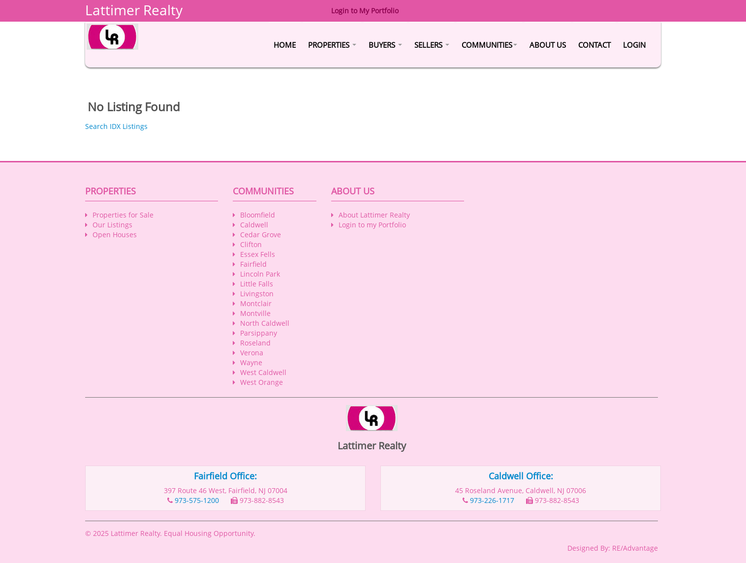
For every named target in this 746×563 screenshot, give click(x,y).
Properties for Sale (123, 214)
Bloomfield (257, 214)
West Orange (261, 382)
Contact (594, 45)
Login (634, 45)
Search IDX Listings (116, 126)
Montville (255, 313)
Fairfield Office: (225, 476)
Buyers (385, 45)
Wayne (251, 362)
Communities (489, 45)
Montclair (256, 303)
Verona (251, 352)
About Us (547, 45)
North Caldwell (264, 323)
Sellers (431, 45)
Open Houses (115, 234)
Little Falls (256, 283)
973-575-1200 (197, 500)
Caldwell (254, 224)
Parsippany (258, 333)
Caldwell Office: (521, 476)
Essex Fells (257, 254)
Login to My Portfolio (365, 10)
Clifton (251, 244)
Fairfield (253, 264)
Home (285, 45)
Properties (332, 45)
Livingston (257, 293)
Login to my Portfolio (372, 224)
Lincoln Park (260, 274)
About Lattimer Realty (374, 214)
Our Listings (112, 224)
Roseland (255, 342)
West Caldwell (263, 372)
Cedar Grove (260, 234)
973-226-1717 (492, 500)
